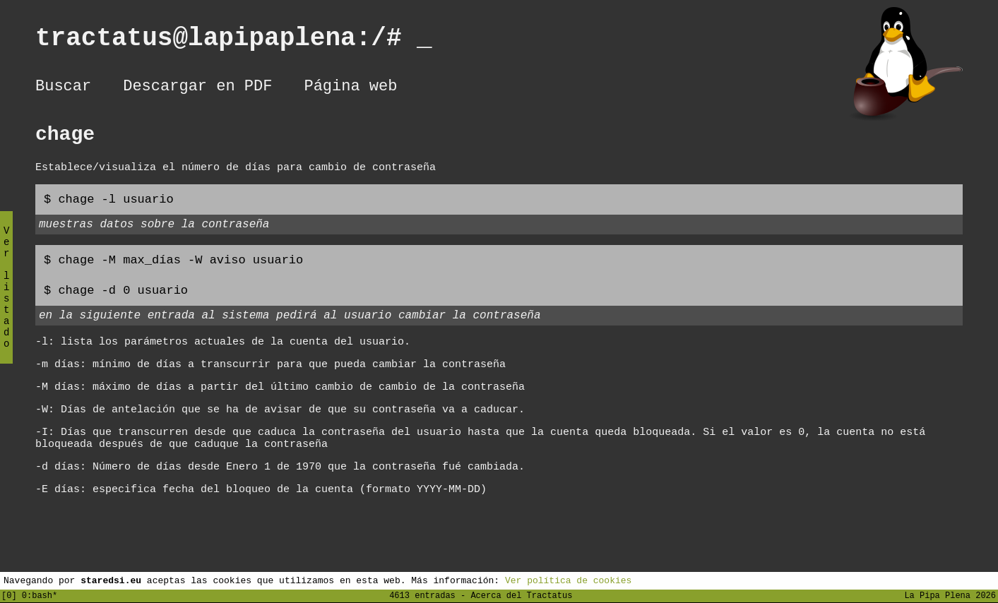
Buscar (63, 88)
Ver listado (6, 299)
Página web (350, 88)
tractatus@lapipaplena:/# (233, 41)
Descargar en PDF (197, 88)
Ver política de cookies (568, 579)
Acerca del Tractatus (521, 595)
